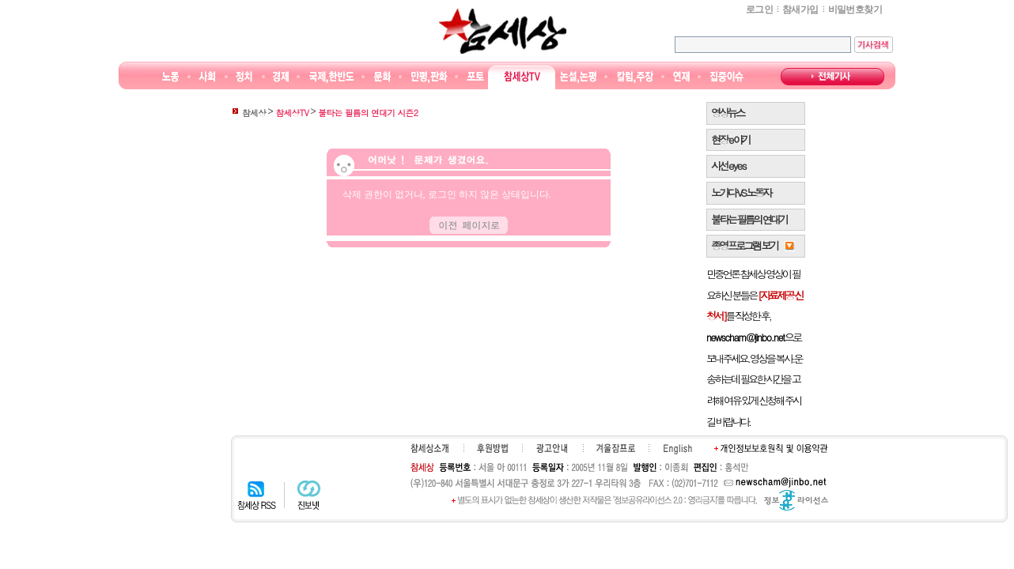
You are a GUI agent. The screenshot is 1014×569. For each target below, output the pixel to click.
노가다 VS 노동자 (740, 192)
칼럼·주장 (635, 77)
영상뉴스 (727, 112)
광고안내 (551, 448)
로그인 (759, 9)
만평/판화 (429, 77)
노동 (170, 77)
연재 (681, 77)
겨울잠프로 (615, 448)
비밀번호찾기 (855, 9)
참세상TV (522, 77)
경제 (281, 77)
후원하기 (492, 448)
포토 (475, 77)
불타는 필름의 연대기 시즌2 (368, 113)
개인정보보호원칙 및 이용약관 (771, 448)
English (678, 448)
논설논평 (578, 77)
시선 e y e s (728, 165)
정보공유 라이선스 (796, 500)
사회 (207, 77)
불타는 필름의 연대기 (749, 219)
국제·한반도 (331, 77)
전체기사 (832, 76)
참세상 (502, 31)
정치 (244, 77)
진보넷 (309, 495)
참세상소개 (429, 448)
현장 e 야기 (730, 139)
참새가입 (800, 9)
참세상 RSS (256, 495)
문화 (382, 77)
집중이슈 (727, 77)
